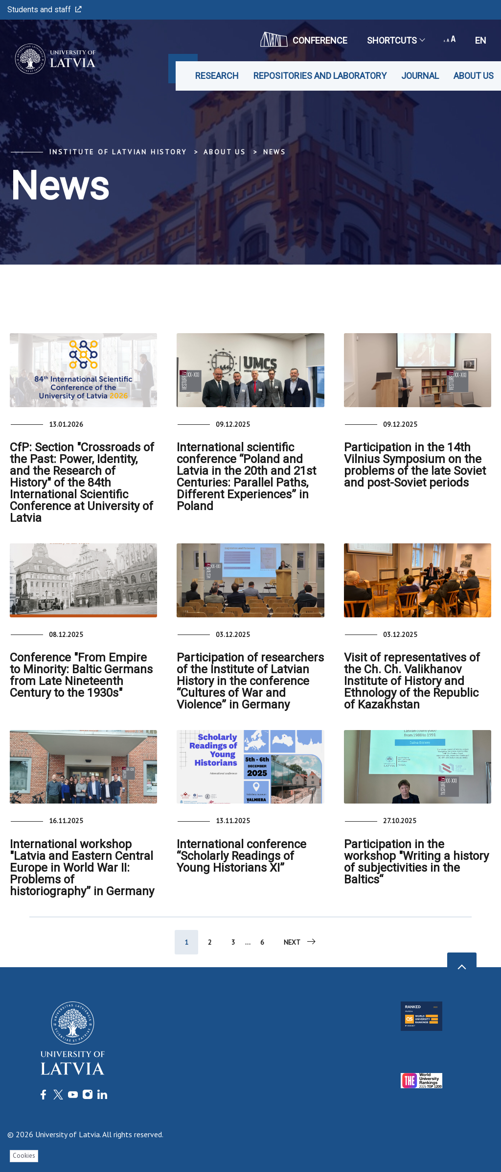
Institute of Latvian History (117, 151)
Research (217, 76)
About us (474, 76)
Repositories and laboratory (320, 76)
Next (300, 942)
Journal (420, 76)
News (274, 151)
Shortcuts (395, 40)
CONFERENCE (303, 39)
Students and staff (44, 9)
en (480, 40)
